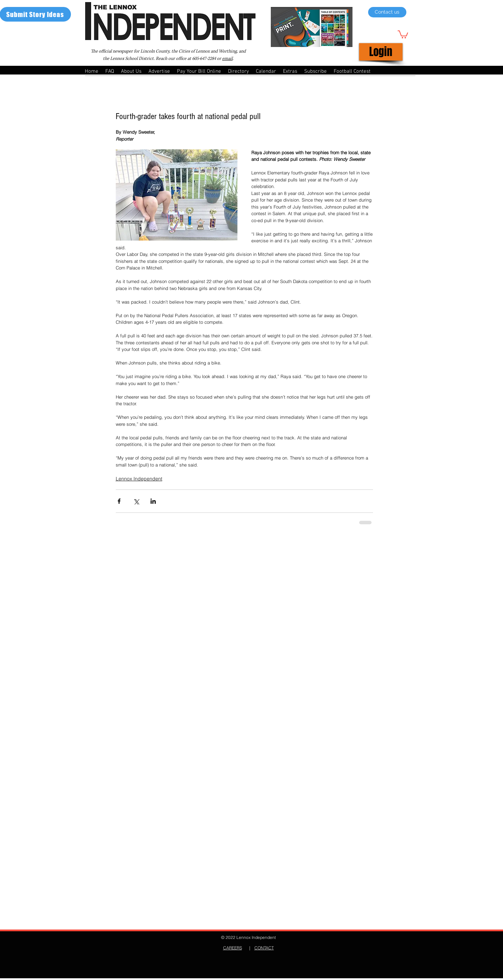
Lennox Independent (139, 479)
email (227, 59)
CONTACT (264, 947)
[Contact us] (387, 12)
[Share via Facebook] (119, 501)
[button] (403, 34)
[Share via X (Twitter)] (136, 501)
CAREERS (232, 947)
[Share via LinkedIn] (153, 501)
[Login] (381, 52)
